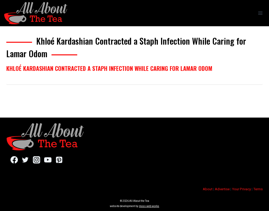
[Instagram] (36, 159)
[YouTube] (48, 159)
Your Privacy (241, 189)
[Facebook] (14, 159)
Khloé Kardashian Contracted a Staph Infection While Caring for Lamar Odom (109, 68)
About (208, 189)
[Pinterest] (59, 159)
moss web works (149, 206)
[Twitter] (25, 159)
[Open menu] (260, 13)
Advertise (222, 189)
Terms (258, 189)
